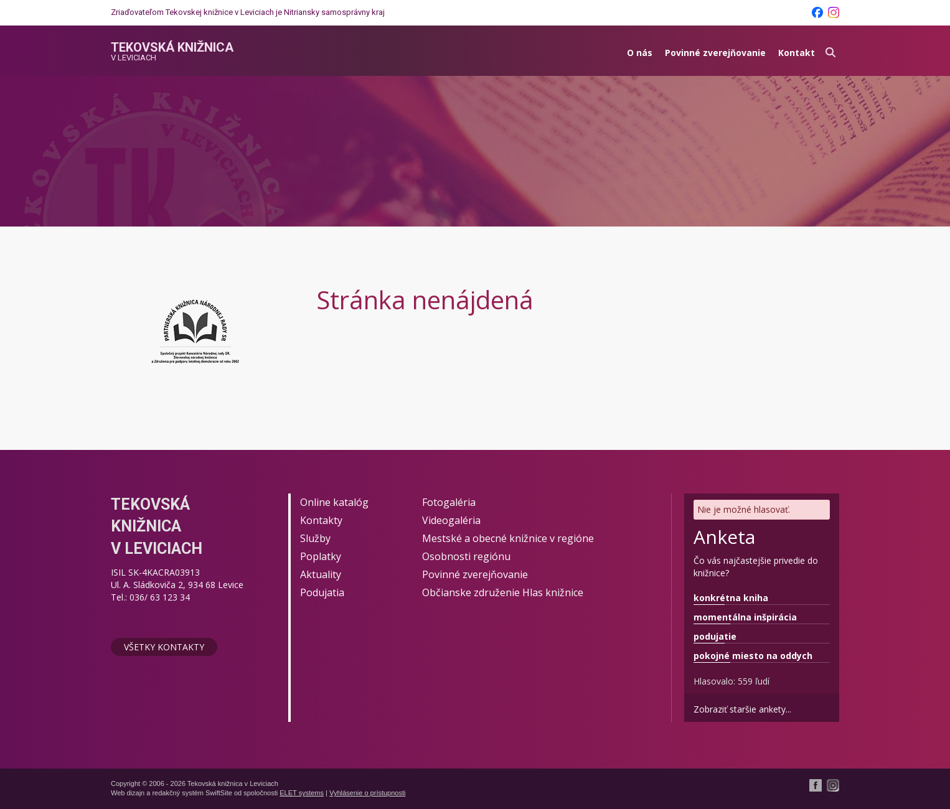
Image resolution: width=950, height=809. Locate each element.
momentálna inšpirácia (745, 617)
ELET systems (302, 793)
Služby (315, 538)
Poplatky (320, 556)
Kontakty (321, 520)
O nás (639, 52)
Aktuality (320, 574)
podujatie (715, 636)
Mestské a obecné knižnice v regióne (508, 538)
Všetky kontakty (164, 647)
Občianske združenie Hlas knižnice (502, 592)
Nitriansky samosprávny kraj (334, 12)
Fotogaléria (449, 502)
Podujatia (322, 592)
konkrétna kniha (731, 598)
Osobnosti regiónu (466, 556)
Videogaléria (451, 520)
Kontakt (796, 52)
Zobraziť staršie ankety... (742, 709)
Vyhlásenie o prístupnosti (367, 793)
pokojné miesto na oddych (753, 656)
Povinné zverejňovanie (715, 52)
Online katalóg (334, 502)
